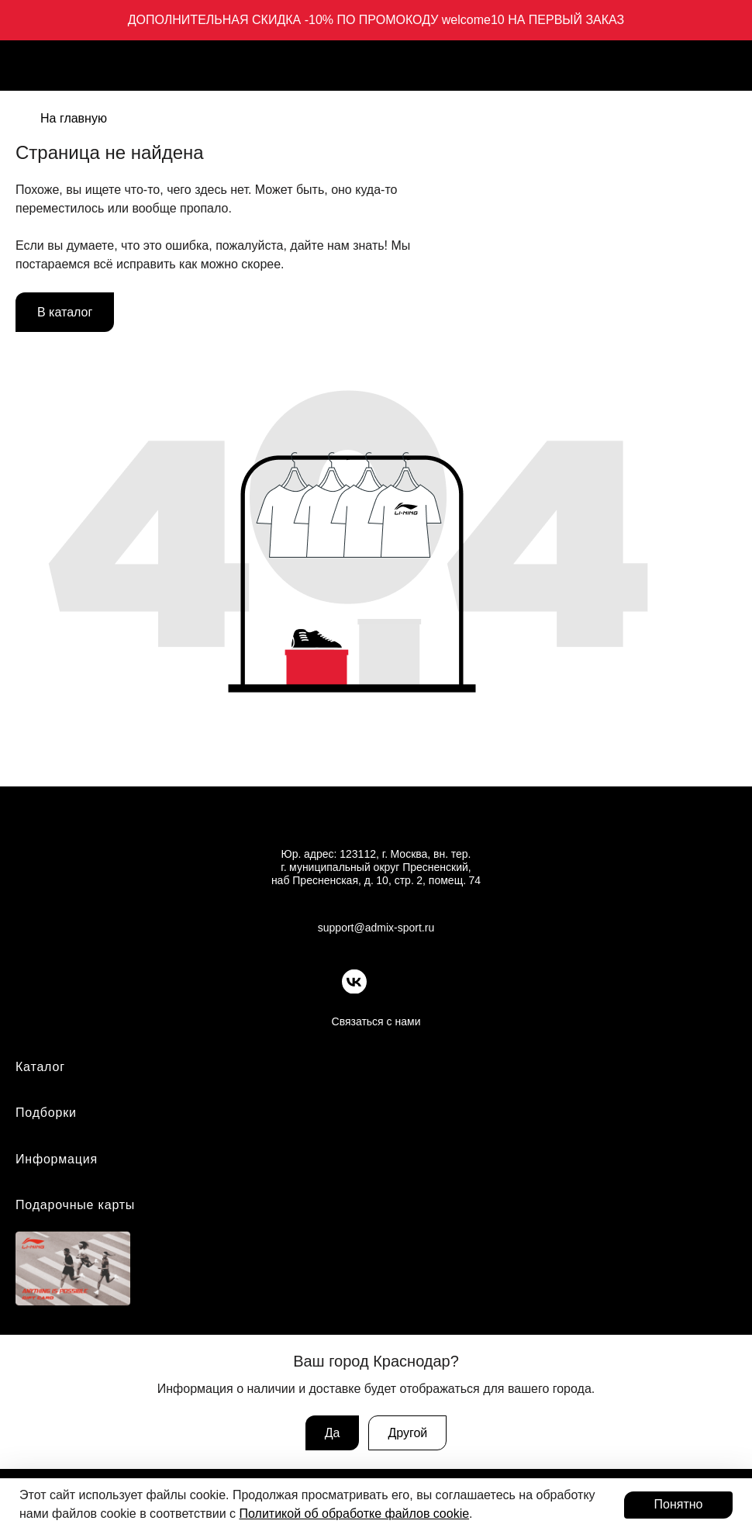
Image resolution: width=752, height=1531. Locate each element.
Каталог (40, 1066)
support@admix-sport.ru (376, 927)
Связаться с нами (376, 1021)
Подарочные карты (75, 1204)
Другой (407, 1432)
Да (332, 1432)
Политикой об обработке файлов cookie (355, 1513)
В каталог (64, 312)
